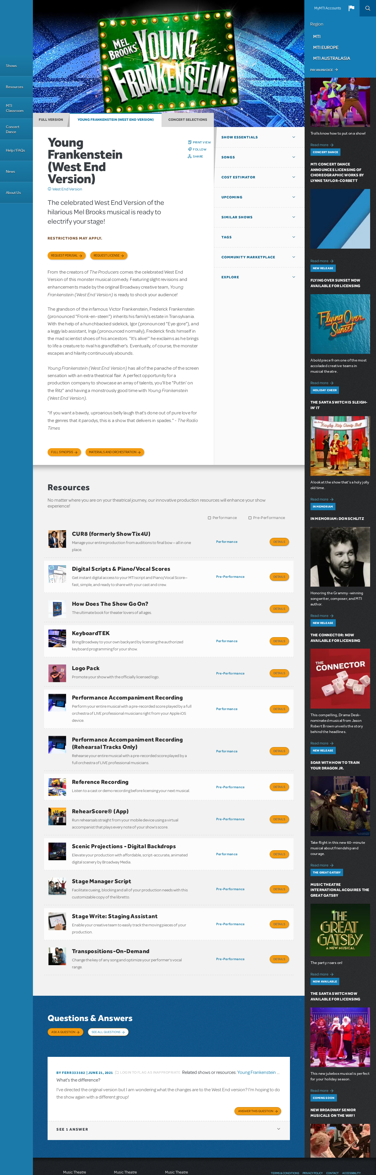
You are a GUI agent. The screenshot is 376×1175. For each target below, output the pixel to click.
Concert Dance (12, 129)
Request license (107, 255)
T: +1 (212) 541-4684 (74, 1154)
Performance (225, 517)
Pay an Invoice (321, 70)
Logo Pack (86, 656)
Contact (332, 1125)
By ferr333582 (70, 1027)
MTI (316, 36)
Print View (202, 142)
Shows (11, 65)
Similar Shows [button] (237, 217)
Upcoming (232, 197)
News (10, 171)
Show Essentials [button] (239, 137)
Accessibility (351, 1125)
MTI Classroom (15, 108)
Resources (14, 86)
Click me (50, 189)
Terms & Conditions (285, 1125)
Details (279, 542)
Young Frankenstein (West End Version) (116, 120)
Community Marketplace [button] (248, 257)
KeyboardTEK (91, 624)
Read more (322, 144)
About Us (13, 192)
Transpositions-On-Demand (111, 915)
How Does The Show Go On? (110, 597)
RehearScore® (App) (100, 787)
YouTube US (345, 1137)
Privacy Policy (313, 1125)
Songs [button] (228, 157)
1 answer (72, 1082)
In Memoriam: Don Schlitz (337, 518)
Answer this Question (255, 1064)
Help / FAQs (15, 150)
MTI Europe (325, 47)
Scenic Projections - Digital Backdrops (124, 819)
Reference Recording (100, 761)
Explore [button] (230, 277)
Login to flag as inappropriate (150, 1026)
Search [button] (368, 8)
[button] (351, 8)
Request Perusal (64, 255)
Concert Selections (187, 120)
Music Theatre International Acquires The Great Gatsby (340, 890)
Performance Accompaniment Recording (127, 682)
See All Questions (106, 994)
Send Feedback (284, 1137)
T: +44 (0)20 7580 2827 (126, 1148)
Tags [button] (226, 237)
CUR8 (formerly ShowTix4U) (111, 533)
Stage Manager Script (101, 851)
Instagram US (356, 1137)
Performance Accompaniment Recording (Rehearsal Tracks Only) (127, 725)
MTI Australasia (331, 58)
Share (198, 156)
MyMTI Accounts (327, 8)
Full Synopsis (62, 452)
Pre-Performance (269, 517)
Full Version (51, 120)
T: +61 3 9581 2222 (176, 1160)
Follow (200, 149)
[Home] (16, 27)
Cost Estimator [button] (238, 177)
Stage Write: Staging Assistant (115, 883)
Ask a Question (63, 994)
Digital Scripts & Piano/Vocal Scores (121, 565)
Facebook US (323, 1137)
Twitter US (334, 1137)
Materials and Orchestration (112, 452)
